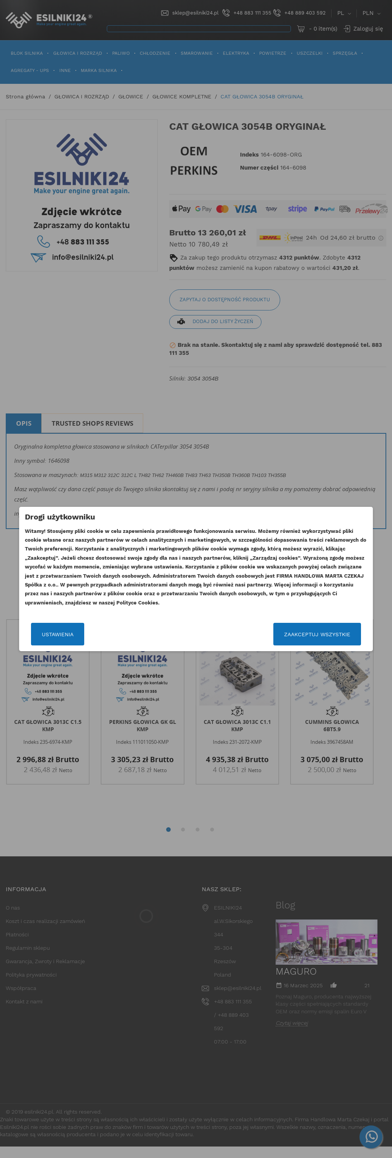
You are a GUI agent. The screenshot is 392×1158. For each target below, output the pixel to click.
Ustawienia (48, 634)
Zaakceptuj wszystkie (327, 634)
